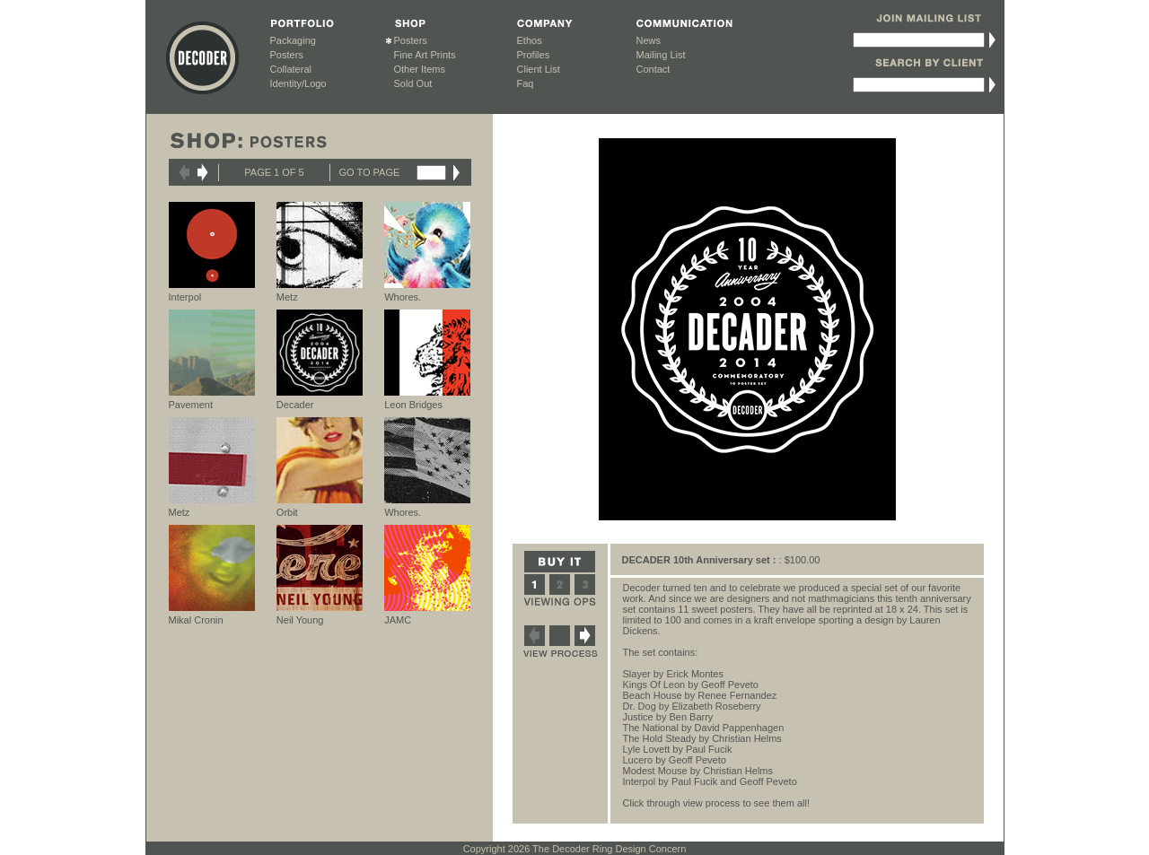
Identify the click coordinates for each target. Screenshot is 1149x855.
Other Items (419, 69)
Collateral (290, 69)
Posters (286, 54)
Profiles (533, 54)
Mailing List (661, 54)
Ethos (529, 40)
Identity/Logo (298, 83)
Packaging (293, 40)
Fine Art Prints (425, 54)
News (649, 40)
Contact (653, 69)
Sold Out (413, 83)
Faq (525, 83)
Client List (538, 69)
